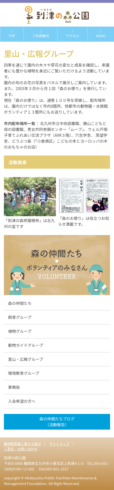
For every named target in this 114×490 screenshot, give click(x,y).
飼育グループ (19, 317)
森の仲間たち (20, 303)
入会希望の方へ (21, 401)
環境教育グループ (23, 373)
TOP (11, 34)
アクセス (72, 34)
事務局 (14, 387)
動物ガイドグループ (25, 345)
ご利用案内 (40, 34)
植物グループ (19, 331)
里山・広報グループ (25, 359)
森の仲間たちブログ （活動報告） (57, 421)
